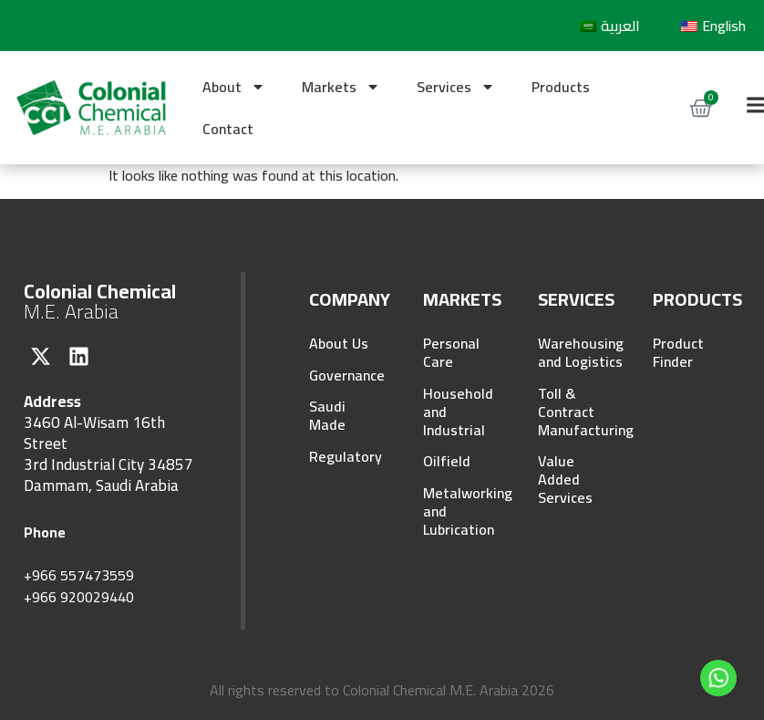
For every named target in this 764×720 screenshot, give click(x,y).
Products (561, 86)
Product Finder (678, 352)
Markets (341, 86)
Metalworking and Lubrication (456, 515)
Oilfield (446, 463)
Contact (227, 128)
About (233, 86)
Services (456, 86)
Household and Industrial (456, 412)
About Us (338, 343)
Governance (342, 376)
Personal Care (451, 352)
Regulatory (342, 460)
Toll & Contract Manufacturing (571, 412)
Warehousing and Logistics (571, 352)
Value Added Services (565, 482)
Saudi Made (327, 418)
